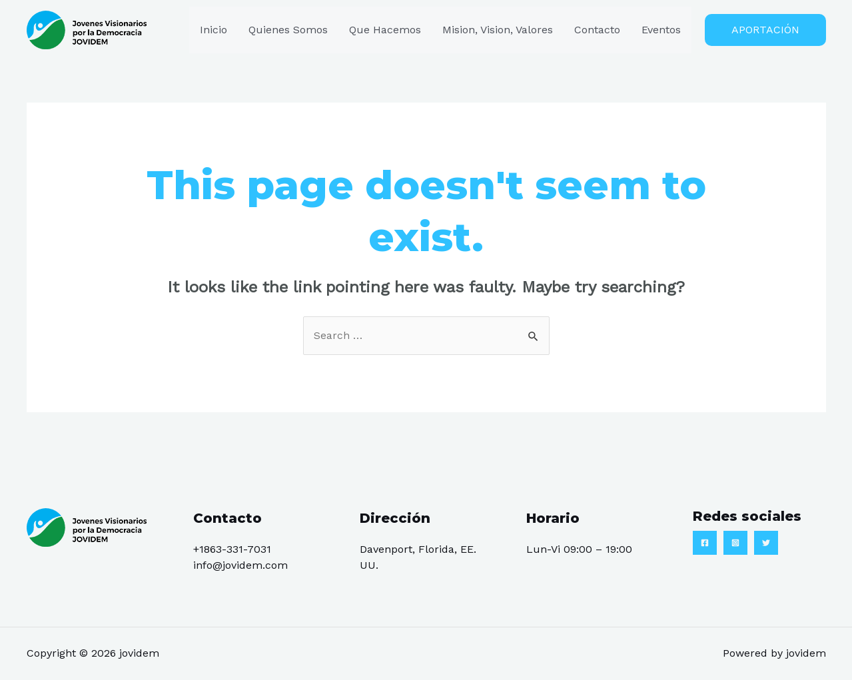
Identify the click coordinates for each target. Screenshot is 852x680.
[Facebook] (705, 543)
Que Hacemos (385, 29)
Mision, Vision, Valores (497, 29)
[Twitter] (766, 543)
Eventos (661, 29)
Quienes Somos (288, 29)
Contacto (597, 29)
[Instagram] (735, 543)
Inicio (213, 29)
